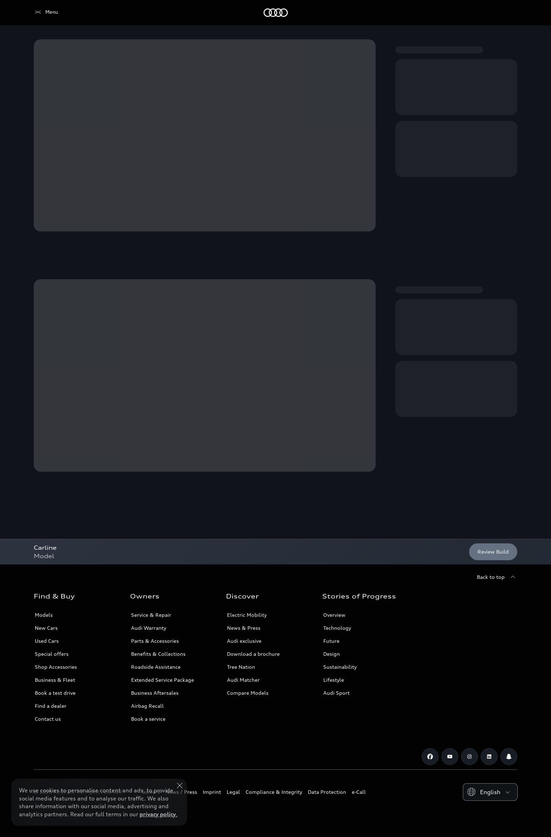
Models (44, 615)
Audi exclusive (244, 641)
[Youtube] (449, 756)
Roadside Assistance (156, 667)
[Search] (508, 12)
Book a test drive (55, 693)
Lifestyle (333, 680)
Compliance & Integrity (274, 792)
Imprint (212, 792)
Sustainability (340, 667)
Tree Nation (241, 667)
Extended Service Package (162, 680)
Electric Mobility (247, 615)
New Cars (46, 628)
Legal (233, 792)
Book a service (148, 719)
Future (331, 641)
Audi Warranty (148, 628)
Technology (337, 628)
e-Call (359, 792)
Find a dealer (50, 706)
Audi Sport (336, 693)
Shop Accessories (56, 667)
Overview (334, 615)
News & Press (243, 628)
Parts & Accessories (155, 641)
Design (331, 654)
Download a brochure (253, 654)
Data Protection (327, 792)
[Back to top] (497, 577)
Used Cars (47, 641)
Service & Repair (151, 615)
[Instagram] (469, 756)
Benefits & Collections (158, 654)
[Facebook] (430, 756)
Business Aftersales (155, 693)
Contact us (48, 719)
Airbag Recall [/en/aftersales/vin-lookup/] (147, 706)
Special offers (52, 654)
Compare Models (247, 693)
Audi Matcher (243, 680)
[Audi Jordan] (46, 12)
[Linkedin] (489, 756)
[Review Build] (493, 551)
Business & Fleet (55, 680)
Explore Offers (246, 818)
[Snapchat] (508, 756)
